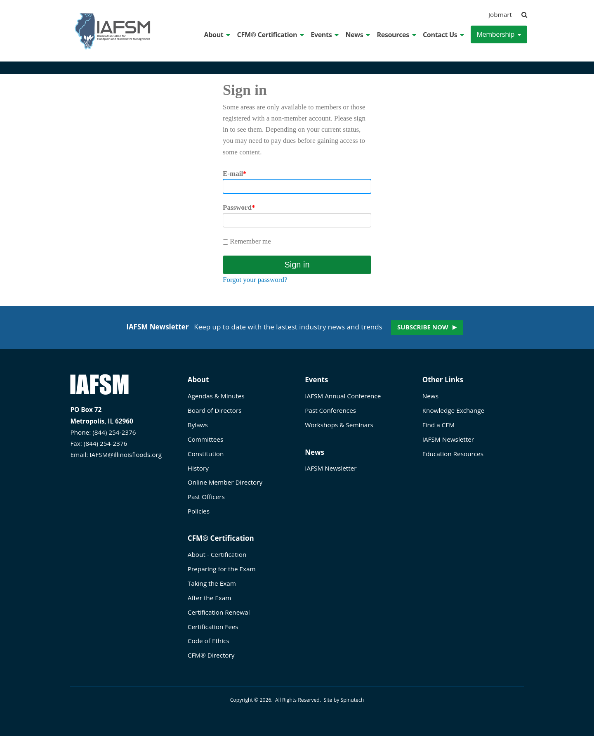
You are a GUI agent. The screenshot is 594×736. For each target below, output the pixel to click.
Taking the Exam (212, 583)
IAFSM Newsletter (330, 468)
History (198, 468)
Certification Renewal (219, 612)
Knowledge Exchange (453, 410)
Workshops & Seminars (339, 425)
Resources (396, 34)
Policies (199, 511)
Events (325, 34)
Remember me (247, 241)
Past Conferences (330, 410)
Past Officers (206, 496)
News (357, 34)
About (217, 34)
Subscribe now (422, 327)
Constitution (206, 454)
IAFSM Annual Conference (343, 396)
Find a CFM (438, 425)
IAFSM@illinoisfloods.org (126, 454)
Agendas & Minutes (216, 396)
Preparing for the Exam (222, 569)
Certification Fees (213, 626)
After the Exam (209, 598)
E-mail (235, 173)
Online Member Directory (225, 482)
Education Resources (452, 454)
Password (239, 207)
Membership (498, 34)
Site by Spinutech (343, 699)
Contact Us (443, 34)
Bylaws (198, 425)
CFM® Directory (211, 655)
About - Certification (217, 554)
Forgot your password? (255, 280)
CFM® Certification (270, 34)
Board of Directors (215, 410)
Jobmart (500, 14)
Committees (205, 439)
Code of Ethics (208, 641)
